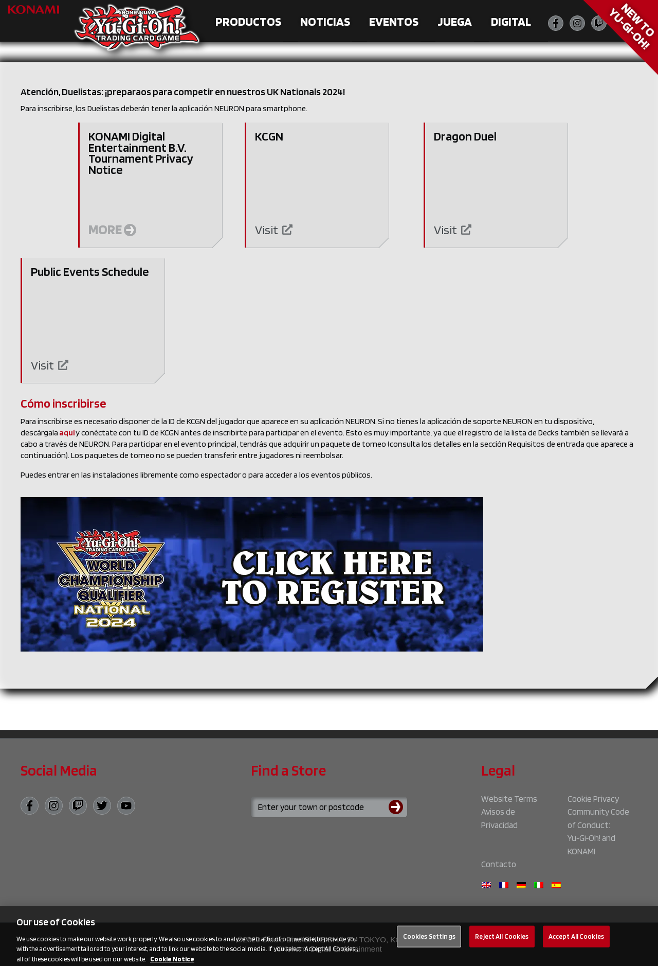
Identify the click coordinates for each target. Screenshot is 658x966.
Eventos (393, 21)
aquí (67, 432)
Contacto (498, 864)
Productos (248, 21)
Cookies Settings (429, 940)
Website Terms (509, 799)
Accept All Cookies (576, 940)
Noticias (325, 21)
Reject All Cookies (501, 940)
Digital (511, 21)
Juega (454, 21)
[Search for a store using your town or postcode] (329, 807)
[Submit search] (398, 807)
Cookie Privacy (593, 799)
